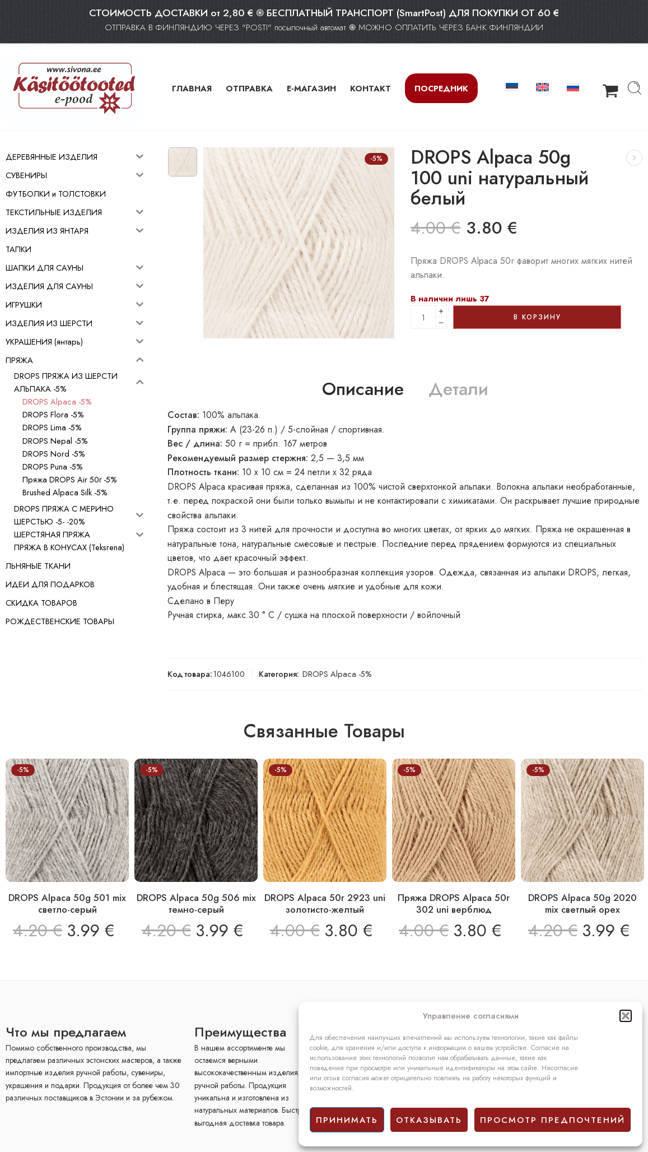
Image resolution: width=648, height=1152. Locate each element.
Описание (363, 389)
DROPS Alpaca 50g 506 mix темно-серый (196, 904)
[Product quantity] (423, 317)
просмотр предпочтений (552, 1120)
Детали (458, 389)
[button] (625, 1015)
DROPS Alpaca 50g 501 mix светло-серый (67, 904)
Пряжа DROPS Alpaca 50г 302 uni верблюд (454, 904)
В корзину (537, 317)
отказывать (429, 1120)
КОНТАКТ (370, 88)
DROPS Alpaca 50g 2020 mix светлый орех (582, 904)
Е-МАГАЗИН (311, 88)
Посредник (441, 88)
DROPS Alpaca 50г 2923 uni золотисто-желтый (324, 904)
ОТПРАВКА (249, 88)
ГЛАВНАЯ (192, 88)
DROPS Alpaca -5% (337, 674)
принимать (347, 1120)
